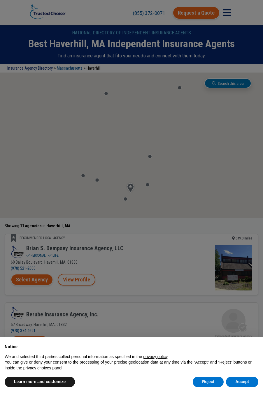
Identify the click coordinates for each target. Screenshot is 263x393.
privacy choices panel (42, 368)
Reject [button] (208, 381)
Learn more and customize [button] (40, 381)
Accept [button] (242, 381)
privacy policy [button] (155, 356)
